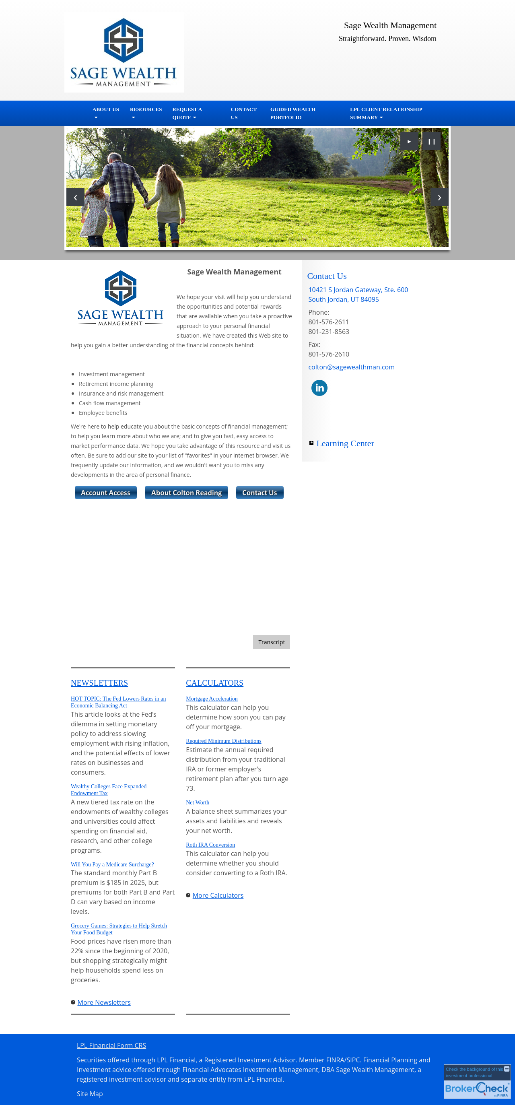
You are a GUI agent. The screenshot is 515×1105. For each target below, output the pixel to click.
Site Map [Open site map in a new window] (90, 1093)
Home (76, 113)
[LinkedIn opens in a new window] (319, 387)
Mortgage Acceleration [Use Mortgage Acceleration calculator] (212, 699)
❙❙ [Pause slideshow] (432, 141)
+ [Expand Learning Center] (311, 443)
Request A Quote (187, 113)
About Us (106, 109)
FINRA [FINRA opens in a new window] (335, 1060)
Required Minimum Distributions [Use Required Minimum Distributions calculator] (223, 741)
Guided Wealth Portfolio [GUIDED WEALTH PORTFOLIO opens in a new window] (292, 113)
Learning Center (345, 443)
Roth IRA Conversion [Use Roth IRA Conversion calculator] (210, 845)
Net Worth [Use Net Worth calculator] (197, 803)
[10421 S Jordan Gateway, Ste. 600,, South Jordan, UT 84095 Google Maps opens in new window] (358, 294)
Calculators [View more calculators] (214, 682)
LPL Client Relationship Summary (386, 113)
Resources (146, 109)
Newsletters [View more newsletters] (99, 682)
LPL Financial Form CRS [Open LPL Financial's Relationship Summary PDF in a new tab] (111, 1045)
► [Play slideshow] (409, 141)
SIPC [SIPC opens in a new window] (353, 1060)
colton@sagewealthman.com (351, 367)
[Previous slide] (75, 197)
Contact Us (244, 113)
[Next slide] (440, 197)
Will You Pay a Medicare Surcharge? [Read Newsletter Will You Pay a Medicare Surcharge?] (112, 865)
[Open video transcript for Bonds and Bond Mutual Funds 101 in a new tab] (271, 642)
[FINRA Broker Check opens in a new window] (477, 1081)
